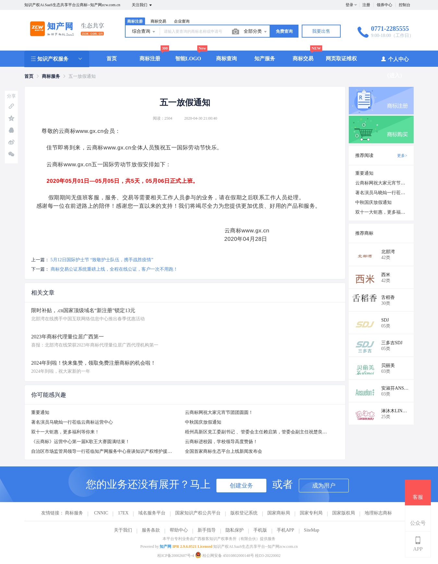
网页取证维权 (341, 58)
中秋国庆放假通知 (203, 422)
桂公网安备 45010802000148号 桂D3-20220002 (238, 555)
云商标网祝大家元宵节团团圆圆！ (219, 412)
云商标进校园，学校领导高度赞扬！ (221, 441)
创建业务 (241, 485)
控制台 (404, 5)
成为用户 (323, 485)
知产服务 (264, 58)
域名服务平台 (151, 513)
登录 (349, 5)
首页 (111, 58)
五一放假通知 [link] (82, 76)
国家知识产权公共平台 (198, 513)
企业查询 (181, 21)
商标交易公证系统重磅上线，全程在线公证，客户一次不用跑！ (114, 269)
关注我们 (142, 5)
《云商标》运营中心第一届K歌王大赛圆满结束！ (80, 441)
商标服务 (51, 76)
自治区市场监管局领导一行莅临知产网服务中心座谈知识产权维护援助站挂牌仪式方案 (117, 451)
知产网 (165, 546)
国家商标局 (278, 513)
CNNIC (101, 513)
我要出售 (321, 31)
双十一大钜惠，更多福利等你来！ (65, 431)
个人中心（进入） (395, 67)
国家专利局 (311, 513)
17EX (123, 513)
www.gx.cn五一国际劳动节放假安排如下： (117, 164)
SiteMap (311, 530)
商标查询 (226, 58)
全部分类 (256, 32)
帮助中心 (179, 530)
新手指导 (207, 530)
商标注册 (135, 21)
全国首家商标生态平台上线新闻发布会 (223, 451)
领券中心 (384, 5)
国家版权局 (343, 513)
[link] (28, 76)
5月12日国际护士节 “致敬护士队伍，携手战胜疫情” (102, 259)
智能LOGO (188, 58)
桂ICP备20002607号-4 (175, 555)
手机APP (285, 530)
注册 (366, 5)
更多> (402, 155)
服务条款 (151, 530)
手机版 (260, 530)
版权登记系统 (244, 513)
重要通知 (40, 412)
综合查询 (144, 32)
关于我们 (123, 530)
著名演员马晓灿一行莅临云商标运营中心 (72, 422)
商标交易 (158, 21)
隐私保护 (234, 530)
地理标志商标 (378, 513)
